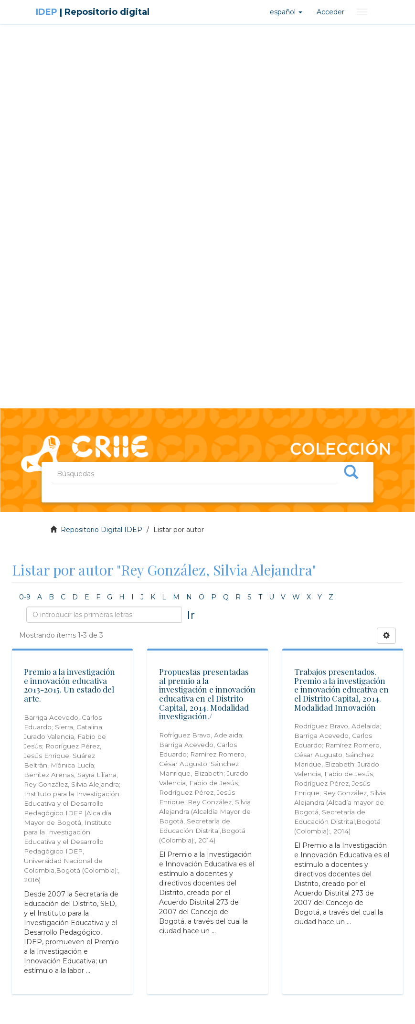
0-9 (25, 597)
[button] (286, 12)
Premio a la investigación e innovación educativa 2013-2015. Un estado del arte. (69, 685)
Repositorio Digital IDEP (101, 529)
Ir (191, 615)
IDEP (92, 12)
